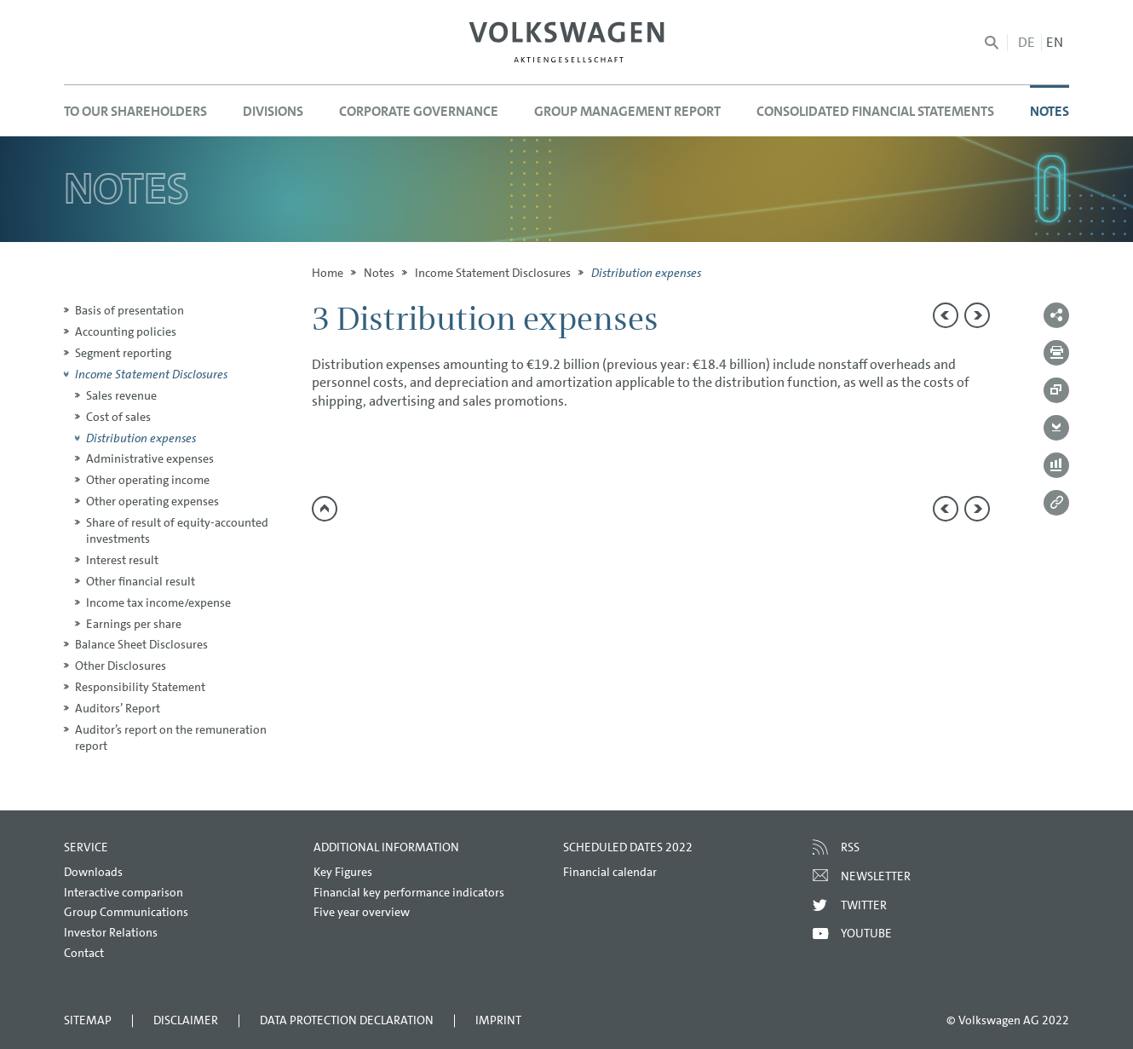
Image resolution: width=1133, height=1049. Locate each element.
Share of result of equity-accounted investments (177, 530)
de (1026, 42)
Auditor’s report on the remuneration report (171, 737)
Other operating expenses (152, 501)
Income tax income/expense (158, 602)
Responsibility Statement (140, 687)
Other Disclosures (120, 665)
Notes (379, 272)
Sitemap (88, 1020)
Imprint (498, 1020)
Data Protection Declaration (347, 1020)
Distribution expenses (141, 438)
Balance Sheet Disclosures (141, 644)
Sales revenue (121, 395)
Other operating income (148, 479)
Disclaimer (185, 1020)
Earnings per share (133, 623)
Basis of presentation (129, 310)
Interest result (122, 560)
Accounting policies (125, 331)
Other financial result (140, 581)
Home (327, 272)
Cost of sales (118, 416)
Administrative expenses (150, 458)
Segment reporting (123, 352)
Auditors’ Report (117, 708)
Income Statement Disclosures (493, 272)
